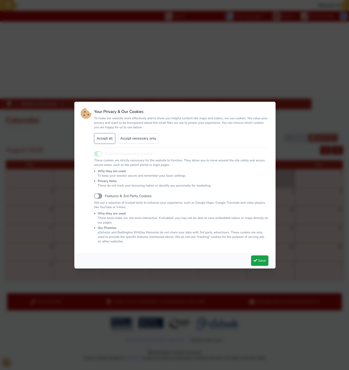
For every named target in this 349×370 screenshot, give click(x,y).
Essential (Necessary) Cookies (129, 153)
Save (260, 260)
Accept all (105, 138)
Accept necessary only (138, 138)
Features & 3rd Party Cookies (128, 196)
